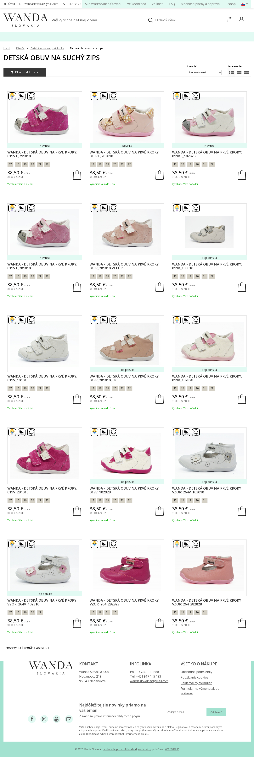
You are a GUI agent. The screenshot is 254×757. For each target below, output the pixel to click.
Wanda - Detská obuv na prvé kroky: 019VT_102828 (207, 154)
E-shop (230, 4)
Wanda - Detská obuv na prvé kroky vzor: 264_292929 (124, 602)
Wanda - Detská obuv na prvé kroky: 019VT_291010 (42, 154)
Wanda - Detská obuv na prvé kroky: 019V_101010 (42, 378)
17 (10, 164)
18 (17, 164)
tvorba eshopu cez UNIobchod (120, 749)
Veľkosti (157, 4)
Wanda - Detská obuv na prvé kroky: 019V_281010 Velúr (124, 266)
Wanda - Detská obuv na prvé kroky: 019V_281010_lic (124, 378)
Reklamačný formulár (196, 683)
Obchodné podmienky (196, 672)
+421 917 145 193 (78, 4)
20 (32, 164)
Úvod (11, 4)
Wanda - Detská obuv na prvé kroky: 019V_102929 (124, 490)
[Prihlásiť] (241, 19)
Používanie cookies (194, 677)
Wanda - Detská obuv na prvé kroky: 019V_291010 (42, 490)
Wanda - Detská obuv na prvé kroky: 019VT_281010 (42, 266)
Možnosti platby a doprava (200, 4)
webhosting (144, 749)
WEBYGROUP (172, 749)
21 (39, 164)
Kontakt (88, 664)
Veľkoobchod (136, 4)
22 (47, 164)
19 (25, 164)
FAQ (172, 4)
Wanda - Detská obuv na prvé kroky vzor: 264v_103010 (206, 490)
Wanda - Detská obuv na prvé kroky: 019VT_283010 (124, 154)
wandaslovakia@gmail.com (41, 4)
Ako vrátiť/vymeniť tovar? (103, 4)
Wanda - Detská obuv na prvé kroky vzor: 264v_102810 (41, 602)
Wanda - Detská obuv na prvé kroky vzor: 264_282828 (206, 602)
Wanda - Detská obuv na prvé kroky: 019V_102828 (207, 378)
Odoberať (216, 712)
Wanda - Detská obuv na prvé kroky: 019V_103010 (207, 266)
